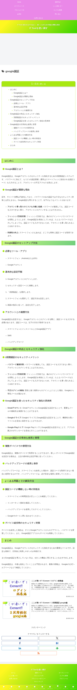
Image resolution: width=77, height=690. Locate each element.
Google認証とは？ (21, 93)
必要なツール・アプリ (23, 104)
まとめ (13, 147)
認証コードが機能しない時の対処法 (28, 140)
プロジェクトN (38, 677)
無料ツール (38, 675)
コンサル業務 (63, 677)
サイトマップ (38, 683)
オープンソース (64, 675)
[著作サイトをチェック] (20, 640)
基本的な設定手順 (21, 108)
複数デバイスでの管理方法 (25, 129)
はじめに (14, 90)
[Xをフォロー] (57, 640)
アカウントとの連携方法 (24, 111)
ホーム (13, 675)
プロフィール (63, 680)
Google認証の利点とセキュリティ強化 (25, 115)
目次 (36, 84)
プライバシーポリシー (38, 680)
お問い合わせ (13, 680)
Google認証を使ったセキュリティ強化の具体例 (33, 122)
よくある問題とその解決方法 (22, 136)
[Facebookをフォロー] (20, 645)
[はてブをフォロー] (57, 645)
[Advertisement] (38, 50)
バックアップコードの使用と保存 (27, 133)
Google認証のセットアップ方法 (23, 100)
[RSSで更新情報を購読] (38, 655)
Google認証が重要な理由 (24, 97)
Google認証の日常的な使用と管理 (24, 126)
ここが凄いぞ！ (13, 677)
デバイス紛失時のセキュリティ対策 (28, 144)
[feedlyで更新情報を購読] (57, 650)
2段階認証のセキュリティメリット (28, 118)
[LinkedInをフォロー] (20, 650)
